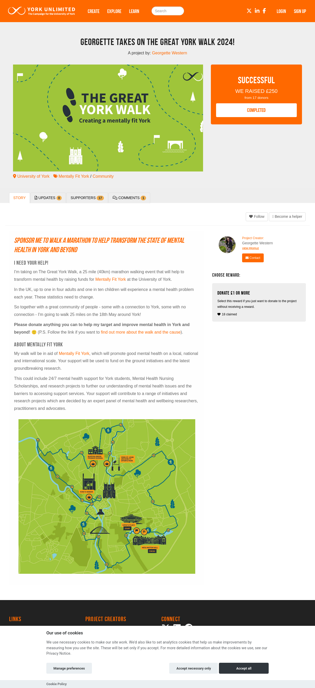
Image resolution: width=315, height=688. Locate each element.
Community (103, 176)
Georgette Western (257, 243)
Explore (114, 11)
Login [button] (281, 11)
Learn (134, 11)
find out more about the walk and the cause (141, 332)
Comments (129, 198)
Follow (256, 216)
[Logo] (41, 11)
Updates (48, 198)
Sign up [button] (300, 11)
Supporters (87, 198)
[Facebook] (264, 11)
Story (19, 198)
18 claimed (259, 303)
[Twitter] (249, 11)
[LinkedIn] (257, 11)
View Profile (250, 248)
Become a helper (287, 216)
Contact (252, 258)
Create (93, 11)
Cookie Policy (56, 684)
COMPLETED (256, 110)
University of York (31, 176)
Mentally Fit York (71, 176)
